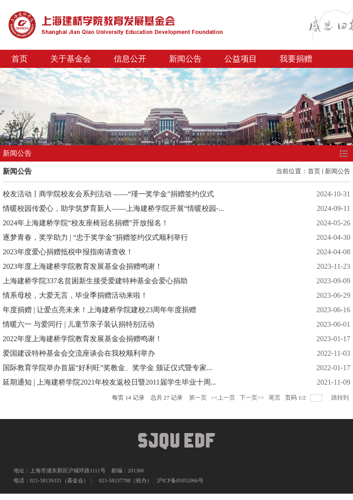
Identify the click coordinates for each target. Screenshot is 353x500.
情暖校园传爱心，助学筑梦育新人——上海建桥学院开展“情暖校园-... (113, 208)
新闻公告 (185, 58)
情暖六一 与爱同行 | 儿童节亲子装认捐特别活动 (79, 324)
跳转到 (340, 397)
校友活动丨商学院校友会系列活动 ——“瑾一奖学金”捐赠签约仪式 (108, 194)
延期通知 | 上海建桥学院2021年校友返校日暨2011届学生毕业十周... (109, 382)
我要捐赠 (296, 58)
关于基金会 (70, 58)
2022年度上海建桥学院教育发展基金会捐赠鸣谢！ (82, 339)
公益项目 (240, 58)
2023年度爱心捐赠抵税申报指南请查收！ (68, 252)
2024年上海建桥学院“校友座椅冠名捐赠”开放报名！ (86, 223)
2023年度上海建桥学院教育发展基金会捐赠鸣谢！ (82, 266)
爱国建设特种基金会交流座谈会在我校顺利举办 (79, 353)
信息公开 (130, 58)
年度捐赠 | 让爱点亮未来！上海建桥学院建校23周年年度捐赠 (99, 310)
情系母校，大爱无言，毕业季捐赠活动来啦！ (75, 295)
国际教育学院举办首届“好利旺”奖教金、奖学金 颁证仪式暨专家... (107, 367)
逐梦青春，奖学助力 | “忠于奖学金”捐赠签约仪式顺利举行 (95, 237)
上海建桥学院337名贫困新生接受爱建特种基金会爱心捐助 (95, 281)
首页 (19, 58)
